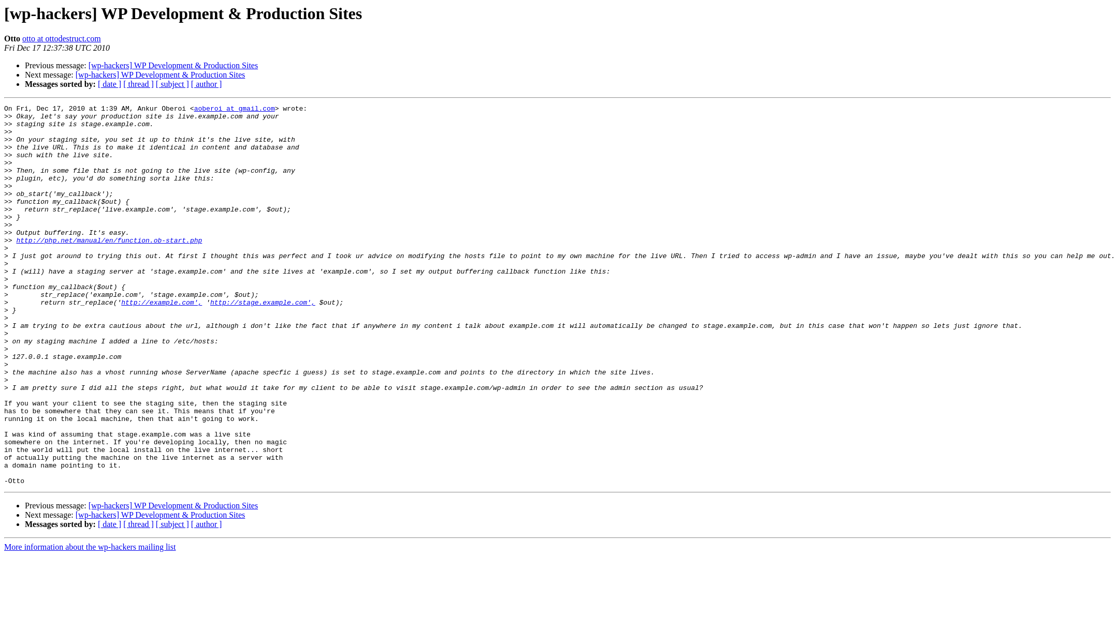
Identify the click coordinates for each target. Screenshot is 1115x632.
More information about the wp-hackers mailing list (90, 623)
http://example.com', (161, 342)
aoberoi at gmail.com (234, 109)
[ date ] (109, 84)
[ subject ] (172, 84)
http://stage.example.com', (262, 342)
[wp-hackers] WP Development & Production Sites (173, 65)
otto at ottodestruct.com (61, 38)
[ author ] (206, 84)
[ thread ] (138, 84)
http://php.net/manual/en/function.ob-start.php (109, 268)
